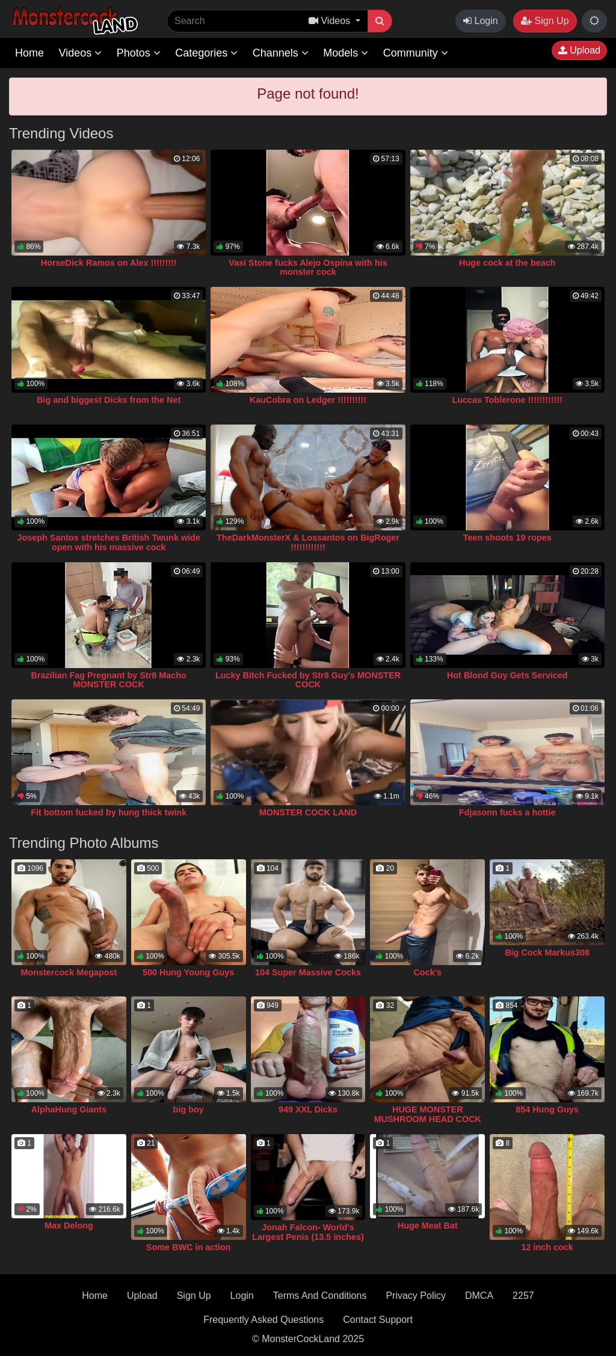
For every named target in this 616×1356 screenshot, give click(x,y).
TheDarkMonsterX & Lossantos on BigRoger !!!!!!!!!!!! (308, 542)
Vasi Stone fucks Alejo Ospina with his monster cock (308, 267)
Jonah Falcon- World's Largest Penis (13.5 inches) (308, 1232)
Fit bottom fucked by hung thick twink (108, 812)
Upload (579, 50)
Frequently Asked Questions (263, 1320)
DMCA (479, 1295)
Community (415, 53)
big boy (188, 1109)
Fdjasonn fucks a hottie (507, 812)
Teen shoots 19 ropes (507, 537)
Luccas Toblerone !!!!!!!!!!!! (507, 400)
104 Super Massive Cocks (308, 972)
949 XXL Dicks (308, 1109)
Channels (281, 53)
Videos (80, 53)
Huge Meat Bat (428, 1225)
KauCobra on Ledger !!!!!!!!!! (308, 400)
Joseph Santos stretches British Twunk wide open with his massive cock (108, 542)
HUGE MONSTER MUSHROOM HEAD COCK (427, 1114)
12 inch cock (547, 1247)
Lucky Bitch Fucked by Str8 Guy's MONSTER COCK (308, 680)
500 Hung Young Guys (188, 972)
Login (480, 21)
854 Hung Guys (547, 1109)
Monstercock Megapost (68, 972)
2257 (523, 1295)
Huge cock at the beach (507, 263)
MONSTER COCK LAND (308, 812)
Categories (206, 53)
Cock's (427, 972)
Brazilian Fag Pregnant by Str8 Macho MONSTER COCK (108, 680)
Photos (139, 53)
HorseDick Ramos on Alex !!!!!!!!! (109, 263)
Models (345, 53)
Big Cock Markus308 (547, 952)
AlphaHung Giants (69, 1109)
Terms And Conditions (320, 1295)
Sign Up (544, 21)
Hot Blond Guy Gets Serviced (507, 675)
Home (29, 53)
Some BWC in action (188, 1247)
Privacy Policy (416, 1295)
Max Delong (69, 1225)
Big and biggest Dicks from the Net (108, 400)
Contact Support (378, 1320)
